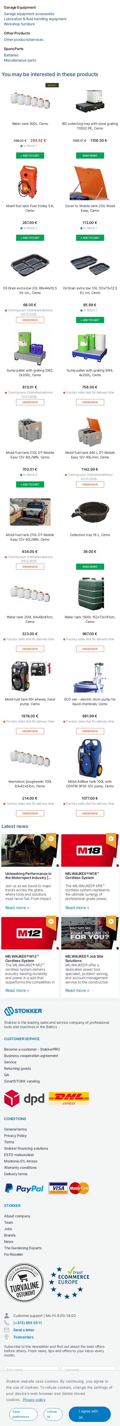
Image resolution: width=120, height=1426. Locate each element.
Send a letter (23, 1330)
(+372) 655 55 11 (27, 1323)
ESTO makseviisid (19, 1154)
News (9, 1241)
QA (6, 1075)
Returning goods (17, 1068)
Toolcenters (23, 1337)
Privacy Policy (15, 1135)
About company (17, 1216)
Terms (9, 1142)
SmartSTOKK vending (22, 1081)
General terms (15, 1129)
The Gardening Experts (23, 1248)
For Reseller (13, 1254)
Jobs (8, 1229)
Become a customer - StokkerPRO (32, 1049)
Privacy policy (34, 1399)
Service (10, 1062)
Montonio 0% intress (21, 1161)
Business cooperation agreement (31, 1055)
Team (8, 1222)
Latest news (15, 826)
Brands (10, 1235)
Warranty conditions (20, 1167)
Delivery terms (16, 1174)
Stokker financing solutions (26, 1148)
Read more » (17, 907)
